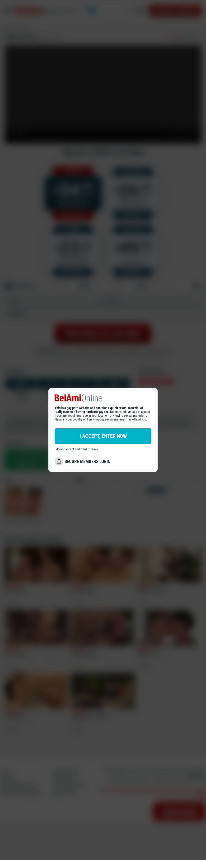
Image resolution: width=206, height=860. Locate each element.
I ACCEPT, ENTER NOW (103, 436)
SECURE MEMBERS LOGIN (88, 461)
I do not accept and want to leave (76, 449)
